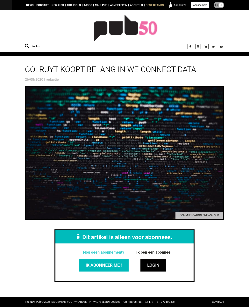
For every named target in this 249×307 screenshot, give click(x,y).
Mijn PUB (101, 5)
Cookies (115, 301)
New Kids (58, 5)
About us (136, 5)
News (30, 5)
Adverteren (118, 5)
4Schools (74, 5)
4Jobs (88, 5)
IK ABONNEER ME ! (104, 265)
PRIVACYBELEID (99, 301)
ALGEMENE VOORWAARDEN (69, 301)
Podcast (42, 5)
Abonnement (200, 5)
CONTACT (218, 301)
